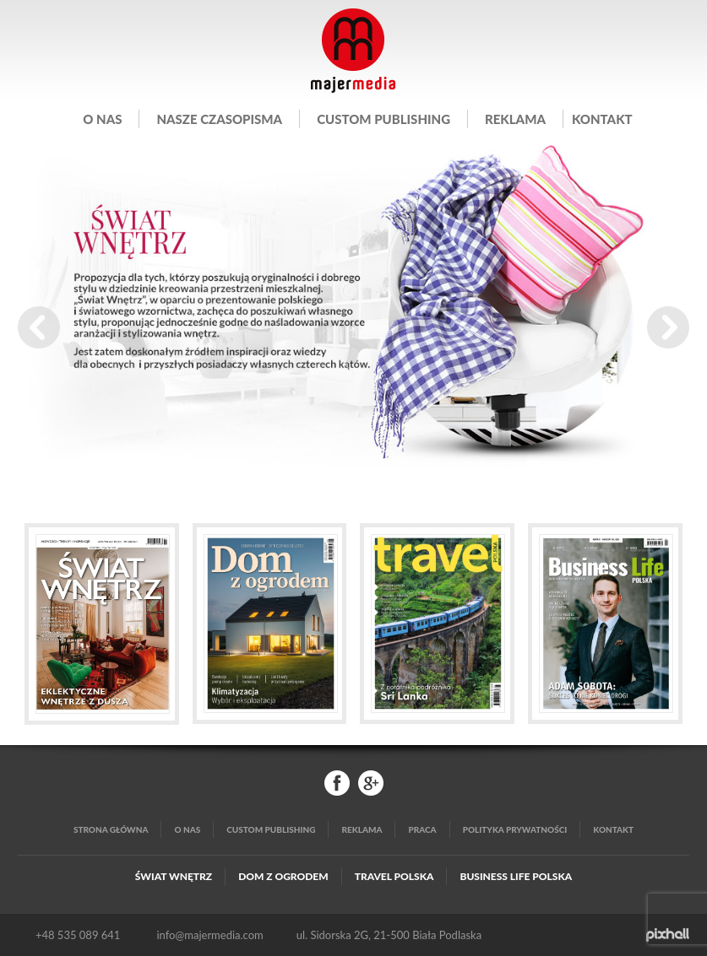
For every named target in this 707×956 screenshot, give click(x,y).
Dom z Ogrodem (283, 876)
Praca (422, 829)
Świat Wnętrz (173, 876)
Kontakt (602, 119)
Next (668, 327)
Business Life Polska (516, 876)
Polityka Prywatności (515, 829)
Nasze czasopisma (219, 119)
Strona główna (111, 829)
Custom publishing (383, 119)
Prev (39, 327)
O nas (102, 119)
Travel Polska (394, 876)
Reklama (515, 119)
